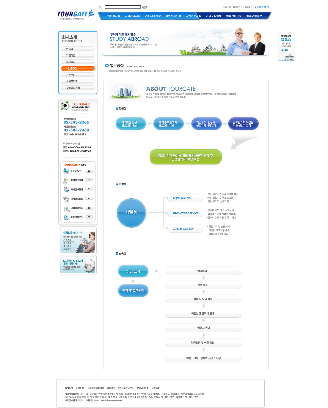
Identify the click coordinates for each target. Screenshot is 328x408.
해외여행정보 (254, 16)
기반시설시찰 (153, 16)
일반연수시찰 (193, 16)
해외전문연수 (234, 16)
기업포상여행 (213, 16)
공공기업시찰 (132, 16)
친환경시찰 (113, 16)
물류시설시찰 (173, 16)
